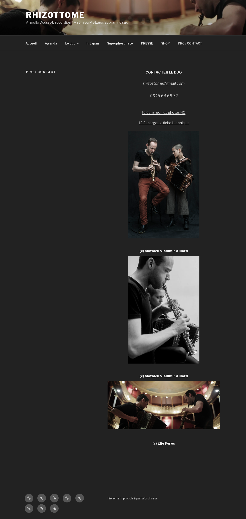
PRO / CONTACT (190, 43)
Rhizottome (55, 15)
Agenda (51, 43)
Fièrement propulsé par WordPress (132, 498)
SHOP (165, 43)
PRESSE (147, 43)
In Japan (93, 43)
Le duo (72, 43)
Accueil (31, 43)
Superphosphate (120, 43)
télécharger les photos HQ (163, 113)
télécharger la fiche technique (164, 123)
